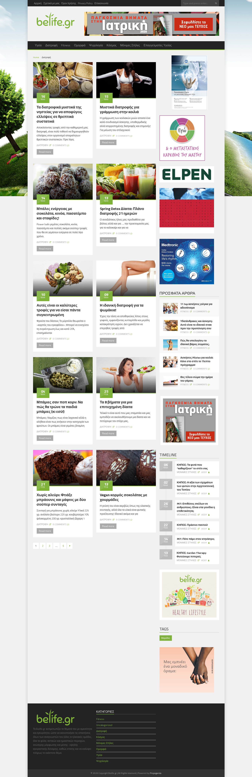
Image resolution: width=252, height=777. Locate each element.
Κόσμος (111, 45)
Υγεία (38, 45)
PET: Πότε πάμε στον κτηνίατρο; (196, 539)
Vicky (204, 472)
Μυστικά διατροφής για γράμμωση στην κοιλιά (119, 109)
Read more (45, 152)
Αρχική (38, 3)
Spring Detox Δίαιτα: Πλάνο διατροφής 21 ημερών (122, 211)
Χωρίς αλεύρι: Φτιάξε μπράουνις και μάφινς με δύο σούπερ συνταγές (61, 499)
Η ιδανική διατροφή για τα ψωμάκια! (122, 307)
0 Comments (59, 145)
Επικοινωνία (101, 3)
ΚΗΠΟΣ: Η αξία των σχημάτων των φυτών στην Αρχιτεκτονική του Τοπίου (195, 486)
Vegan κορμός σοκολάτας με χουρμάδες (123, 497)
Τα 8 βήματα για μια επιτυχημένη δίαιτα (116, 404)
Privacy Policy (85, 3)
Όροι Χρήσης (68, 3)
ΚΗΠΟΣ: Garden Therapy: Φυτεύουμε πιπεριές (192, 554)
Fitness (65, 45)
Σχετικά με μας (51, 3)
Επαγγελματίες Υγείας (158, 45)
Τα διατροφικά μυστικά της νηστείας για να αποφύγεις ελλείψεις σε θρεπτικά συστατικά (59, 114)
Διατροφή (51, 45)
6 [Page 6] (63, 546)
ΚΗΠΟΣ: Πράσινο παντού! (192, 525)
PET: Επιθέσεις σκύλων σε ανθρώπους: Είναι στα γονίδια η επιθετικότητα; (196, 507)
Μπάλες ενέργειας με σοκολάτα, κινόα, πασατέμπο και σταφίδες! (61, 213)
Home (36, 57)
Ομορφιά (79, 45)
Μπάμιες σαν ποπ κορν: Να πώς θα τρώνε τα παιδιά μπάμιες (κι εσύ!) (60, 406)
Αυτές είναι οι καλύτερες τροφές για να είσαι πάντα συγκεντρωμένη (58, 309)
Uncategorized (104, 725)
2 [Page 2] (42, 546)
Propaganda (155, 773)
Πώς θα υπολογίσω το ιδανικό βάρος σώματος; (194, 342)
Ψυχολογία (96, 45)
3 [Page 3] (49, 546)
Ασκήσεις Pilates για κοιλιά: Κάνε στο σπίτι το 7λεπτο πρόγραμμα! (196, 361)
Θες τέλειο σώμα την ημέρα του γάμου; (196, 379)
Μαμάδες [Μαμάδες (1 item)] (165, 638)
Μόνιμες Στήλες (130, 45)
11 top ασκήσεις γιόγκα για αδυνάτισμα (196, 305)
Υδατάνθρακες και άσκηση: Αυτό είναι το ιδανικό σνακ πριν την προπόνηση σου (196, 324)
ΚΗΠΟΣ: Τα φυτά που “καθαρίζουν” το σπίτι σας (192, 466)
